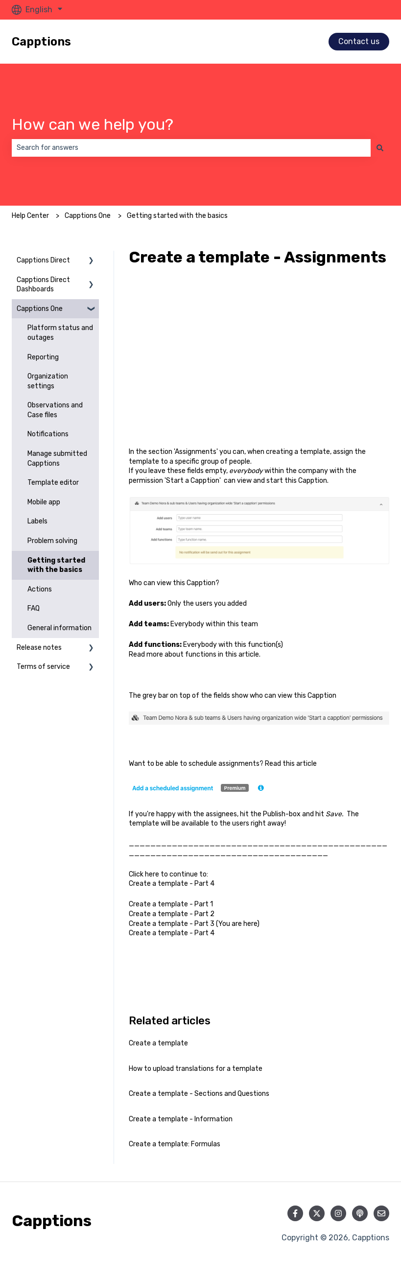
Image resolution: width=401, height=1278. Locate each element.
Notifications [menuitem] (48, 434)
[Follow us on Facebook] (295, 1213)
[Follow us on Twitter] (317, 1213)
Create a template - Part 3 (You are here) (194, 924)
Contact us (358, 41)
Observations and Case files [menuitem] (55, 410)
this (231, 654)
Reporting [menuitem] (43, 357)
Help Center (30, 216)
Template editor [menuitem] (53, 482)
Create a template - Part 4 (171, 883)
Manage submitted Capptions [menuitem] (57, 459)
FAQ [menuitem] (33, 608)
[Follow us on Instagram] (338, 1213)
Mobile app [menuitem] (43, 502)
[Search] (380, 148)
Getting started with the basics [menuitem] (56, 565)
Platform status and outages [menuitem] (60, 333)
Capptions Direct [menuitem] (43, 260)
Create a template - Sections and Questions (199, 1093)
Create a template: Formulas (174, 1144)
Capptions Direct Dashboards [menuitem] (43, 285)
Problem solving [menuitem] (52, 541)
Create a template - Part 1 (171, 904)
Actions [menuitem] (39, 589)
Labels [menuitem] (37, 521)
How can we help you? (92, 124)
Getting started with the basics (177, 216)
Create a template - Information (181, 1119)
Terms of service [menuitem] (43, 667)
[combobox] (191, 148)
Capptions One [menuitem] (40, 309)
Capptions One (88, 216)
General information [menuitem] (59, 628)
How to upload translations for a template (195, 1069)
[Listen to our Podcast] (360, 1213)
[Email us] (381, 1213)
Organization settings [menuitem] (47, 381)
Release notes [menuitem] (39, 647)
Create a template (158, 1043)
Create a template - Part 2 (172, 914)
